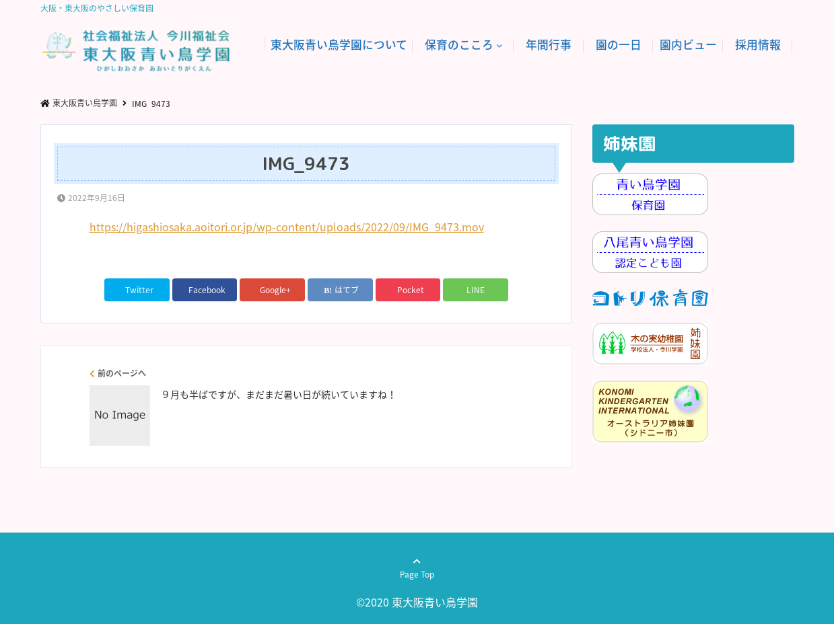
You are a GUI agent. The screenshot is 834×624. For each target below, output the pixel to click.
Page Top (417, 574)
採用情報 (758, 44)
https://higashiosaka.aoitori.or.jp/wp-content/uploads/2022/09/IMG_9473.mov (287, 227)
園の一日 (618, 44)
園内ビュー (688, 44)
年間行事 (548, 44)
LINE (475, 290)
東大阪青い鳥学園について (339, 44)
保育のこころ (459, 44)
